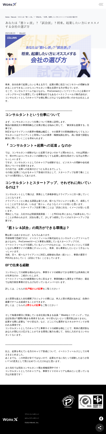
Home (7, 17)
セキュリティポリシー (32, 418)
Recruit (13, 17)
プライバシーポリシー (32, 414)
